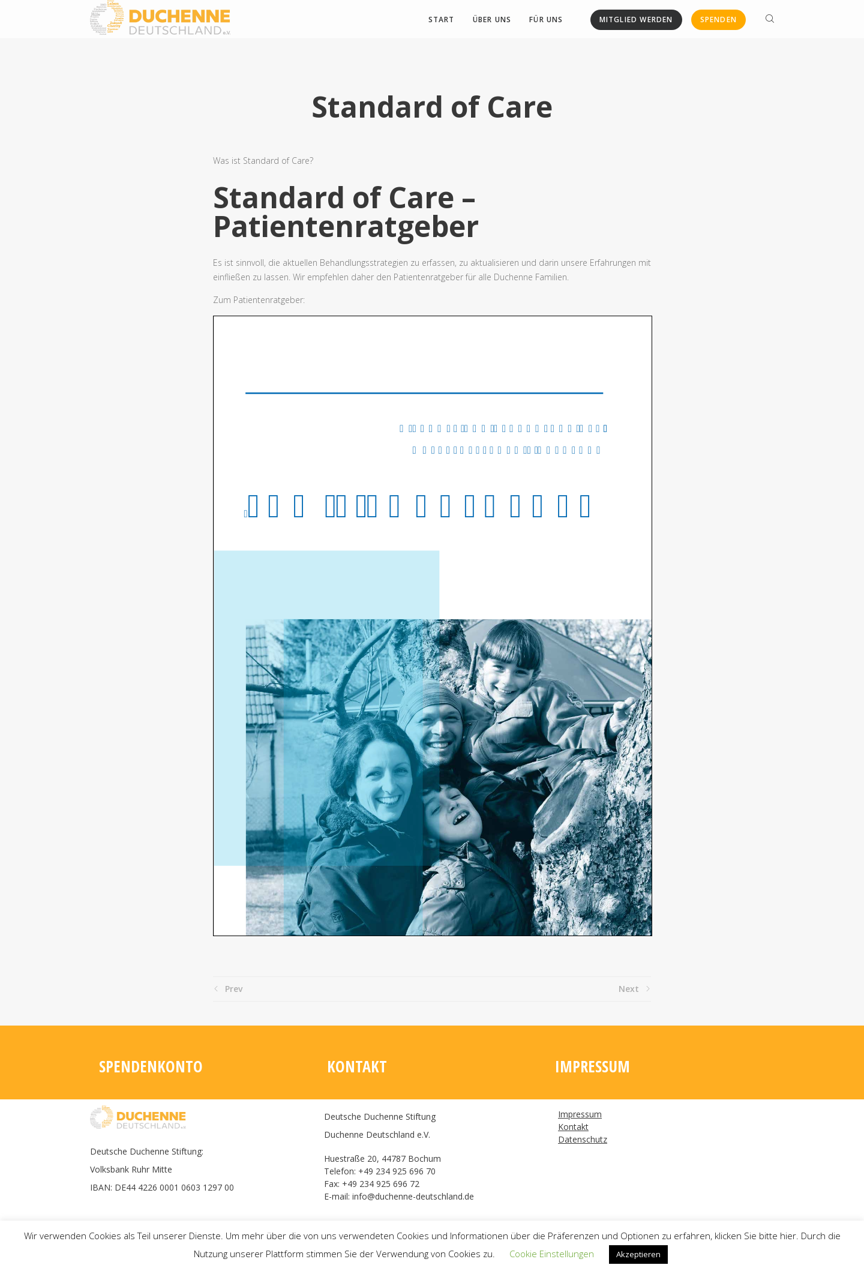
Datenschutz (582, 1139)
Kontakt (573, 1126)
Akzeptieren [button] (638, 1254)
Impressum (580, 1114)
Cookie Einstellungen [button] (551, 1254)
